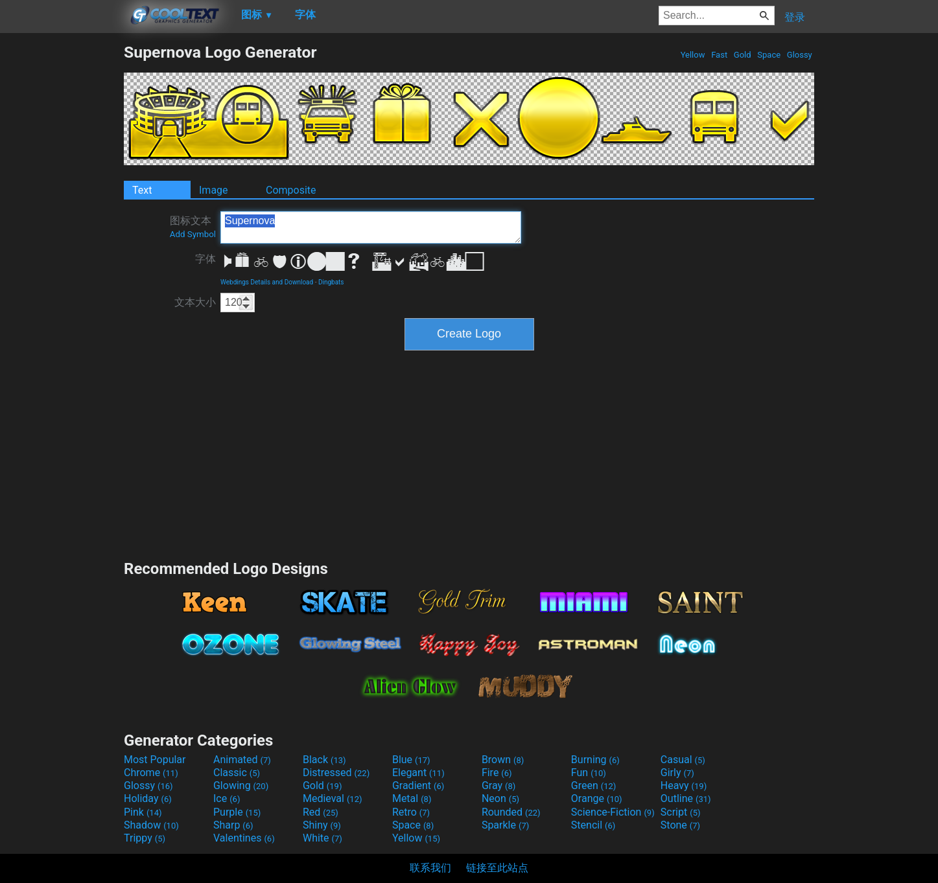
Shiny (322, 825)
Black (324, 759)
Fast (719, 55)
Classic (236, 772)
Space (768, 55)
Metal (412, 798)
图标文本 (193, 226)
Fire (497, 772)
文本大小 (195, 302)
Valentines (244, 838)
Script (681, 812)
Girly (677, 772)
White (322, 838)
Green (593, 785)
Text (142, 190)
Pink (143, 812)
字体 (205, 259)
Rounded (511, 812)
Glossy (799, 55)
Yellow (692, 55)
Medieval (332, 798)
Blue (411, 759)
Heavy (684, 785)
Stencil (593, 825)
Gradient (418, 785)
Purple (237, 812)
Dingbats (331, 282)
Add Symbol (193, 234)
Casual (683, 759)
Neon (500, 798)
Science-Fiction (613, 812)
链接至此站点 (497, 868)
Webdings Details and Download (266, 282)
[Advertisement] (61, 237)
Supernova (370, 227)
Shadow (151, 825)
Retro (411, 812)
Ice (226, 798)
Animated (242, 759)
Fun (588, 772)
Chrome (151, 772)
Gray (498, 785)
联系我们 (430, 868)
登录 (794, 17)
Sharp (233, 825)
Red (320, 812)
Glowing (240, 785)
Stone (680, 825)
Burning (595, 759)
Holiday (148, 798)
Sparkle (505, 825)
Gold (742, 55)
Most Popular (155, 759)
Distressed (336, 772)
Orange (596, 798)
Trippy (144, 838)
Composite (291, 190)
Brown (503, 759)
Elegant (418, 772)
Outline (686, 798)
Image (213, 190)
